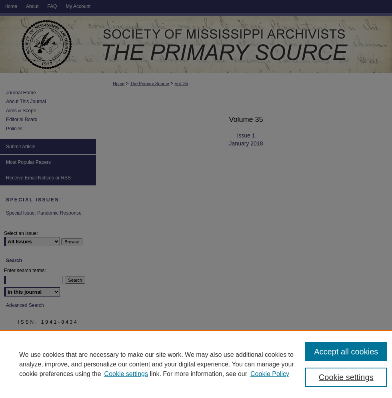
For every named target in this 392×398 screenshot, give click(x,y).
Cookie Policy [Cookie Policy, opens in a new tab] (269, 373)
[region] (196, 364)
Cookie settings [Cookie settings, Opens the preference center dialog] (346, 377)
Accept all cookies (346, 351)
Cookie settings (126, 373)
